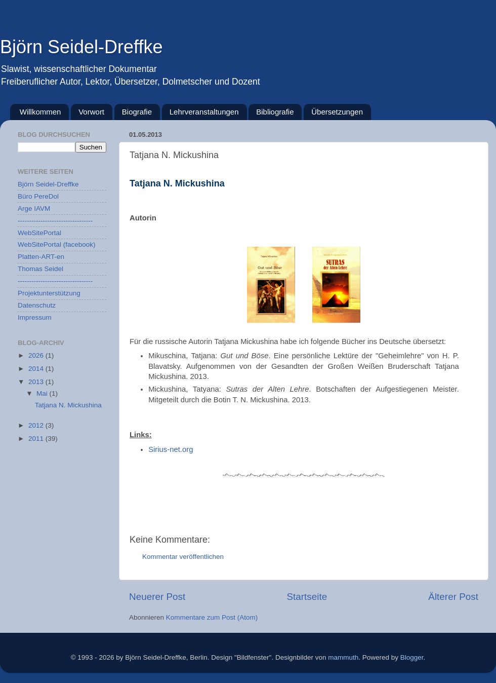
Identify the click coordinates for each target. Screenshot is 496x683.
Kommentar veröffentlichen (183, 556)
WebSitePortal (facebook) (57, 244)
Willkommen (40, 111)
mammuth (343, 657)
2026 (37, 355)
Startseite (306, 596)
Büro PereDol (38, 196)
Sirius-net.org (170, 449)
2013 (37, 382)
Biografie (137, 111)
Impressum (35, 317)
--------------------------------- (55, 220)
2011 (37, 438)
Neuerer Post (157, 596)
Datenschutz (37, 305)
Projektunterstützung (49, 293)
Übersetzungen (337, 111)
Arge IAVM (34, 208)
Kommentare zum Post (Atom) (212, 617)
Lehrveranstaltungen (204, 111)
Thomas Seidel (40, 269)
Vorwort (91, 111)
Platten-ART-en (41, 256)
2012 (37, 425)
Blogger (412, 657)
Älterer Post (453, 596)
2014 (37, 368)
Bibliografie (275, 111)
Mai (43, 393)
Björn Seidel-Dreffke (81, 46)
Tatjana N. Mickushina (68, 405)
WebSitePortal (39, 233)
